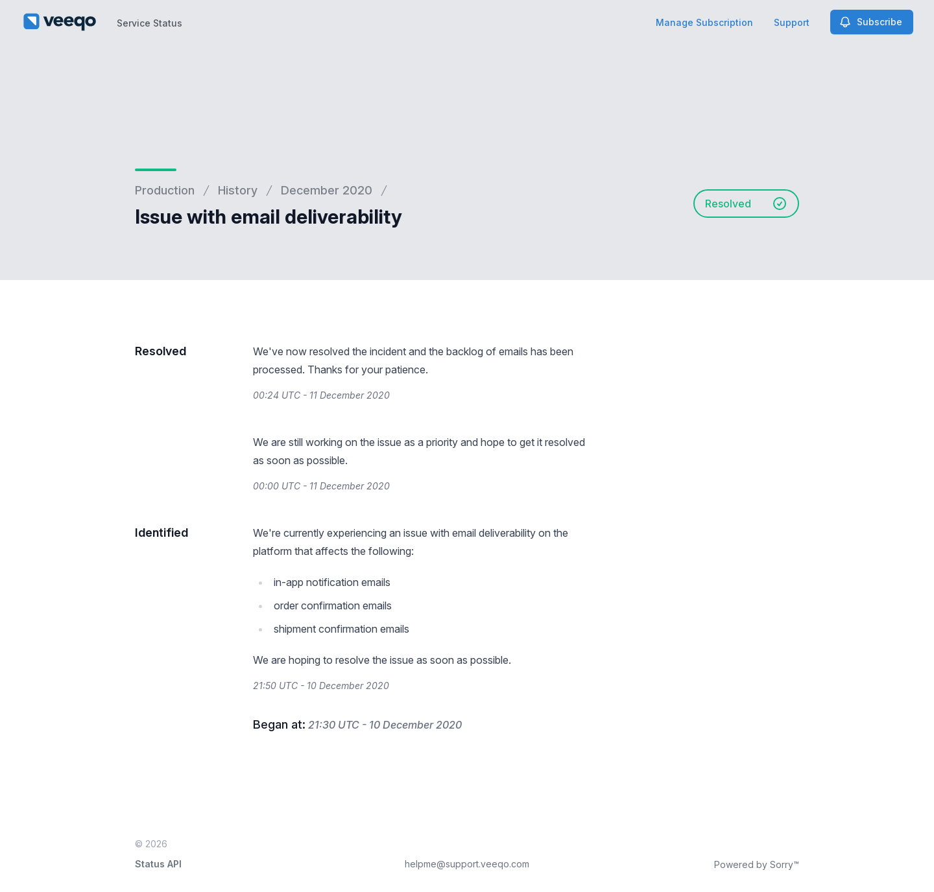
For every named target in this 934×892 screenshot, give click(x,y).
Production (165, 190)
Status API (158, 863)
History (237, 190)
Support (791, 22)
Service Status (149, 23)
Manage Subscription (704, 22)
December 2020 (326, 190)
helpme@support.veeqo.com (467, 863)
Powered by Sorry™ (756, 864)
